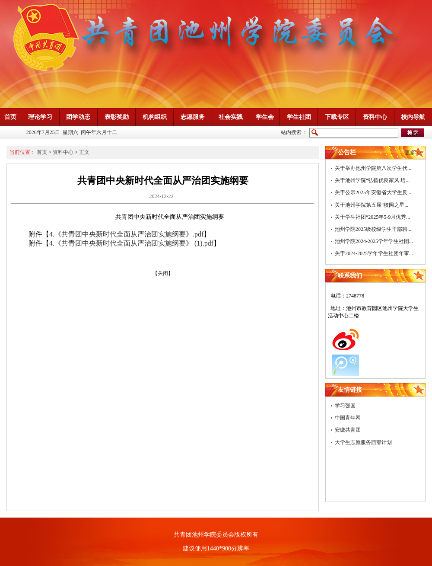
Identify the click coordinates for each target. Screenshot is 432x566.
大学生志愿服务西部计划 (363, 442)
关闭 (163, 273)
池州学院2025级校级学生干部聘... (373, 229)
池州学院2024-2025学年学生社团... (374, 241)
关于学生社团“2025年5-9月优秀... (372, 217)
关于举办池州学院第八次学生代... (373, 168)
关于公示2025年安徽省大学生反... (373, 192)
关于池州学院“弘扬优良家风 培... (372, 180)
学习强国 (345, 406)
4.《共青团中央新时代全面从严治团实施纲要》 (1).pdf (131, 243)
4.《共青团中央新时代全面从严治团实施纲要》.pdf (126, 234)
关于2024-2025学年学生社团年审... (374, 253)
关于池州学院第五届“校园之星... (371, 205)
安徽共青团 (348, 430)
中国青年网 (348, 418)
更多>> (413, 153)
